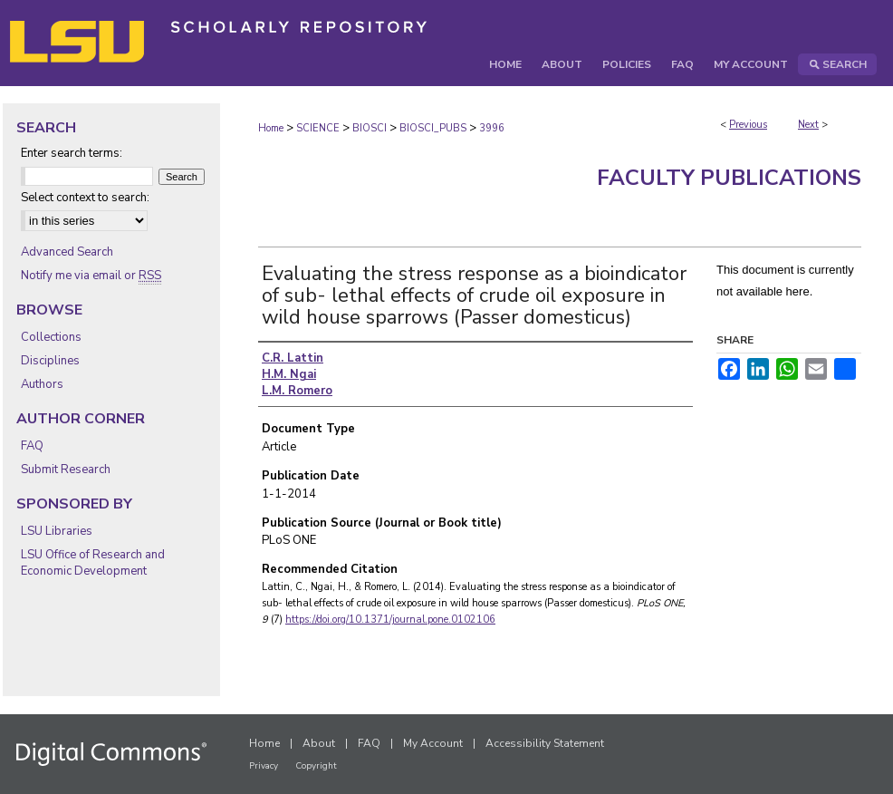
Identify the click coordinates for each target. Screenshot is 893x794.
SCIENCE (318, 128)
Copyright (316, 766)
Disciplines (50, 361)
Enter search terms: (71, 153)
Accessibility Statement (544, 743)
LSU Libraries (56, 531)
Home (270, 128)
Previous (748, 124)
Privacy (263, 766)
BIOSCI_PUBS (432, 128)
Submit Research (65, 469)
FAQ (32, 446)
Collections (51, 337)
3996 (491, 128)
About (318, 743)
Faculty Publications (729, 177)
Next (808, 124)
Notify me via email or (91, 275)
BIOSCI (369, 128)
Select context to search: (85, 197)
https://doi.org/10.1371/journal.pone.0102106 (390, 619)
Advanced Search (67, 252)
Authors (42, 384)
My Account (433, 743)
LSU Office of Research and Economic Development (93, 563)
